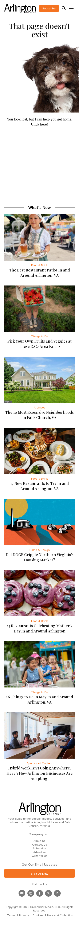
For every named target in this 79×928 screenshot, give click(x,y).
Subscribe (39, 848)
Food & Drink (39, 265)
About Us (39, 840)
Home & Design (39, 550)
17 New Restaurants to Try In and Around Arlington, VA (39, 486)
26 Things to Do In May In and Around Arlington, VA (39, 699)
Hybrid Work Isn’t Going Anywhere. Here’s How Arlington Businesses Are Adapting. (40, 773)
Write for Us (39, 856)
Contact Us (39, 844)
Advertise (39, 852)
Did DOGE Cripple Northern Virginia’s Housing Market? (40, 557)
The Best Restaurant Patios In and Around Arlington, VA (39, 273)
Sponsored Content (39, 763)
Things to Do (39, 336)
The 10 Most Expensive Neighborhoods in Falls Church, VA (39, 415)
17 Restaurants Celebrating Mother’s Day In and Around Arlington (39, 628)
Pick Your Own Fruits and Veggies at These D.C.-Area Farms (39, 344)
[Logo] (20, 8)
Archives (39, 407)
